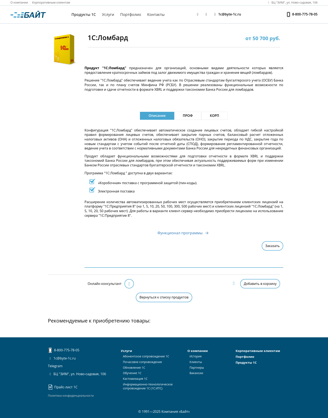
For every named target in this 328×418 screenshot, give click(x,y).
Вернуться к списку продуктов (164, 297)
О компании (19, 2)
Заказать (272, 245)
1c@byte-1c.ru (227, 14)
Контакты (156, 14)
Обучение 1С (132, 373)
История (196, 356)
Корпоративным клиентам (51, 2)
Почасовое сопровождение (142, 362)
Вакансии (196, 373)
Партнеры (197, 368)
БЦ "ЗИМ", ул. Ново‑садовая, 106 (292, 2)
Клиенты (196, 362)
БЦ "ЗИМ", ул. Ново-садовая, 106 (77, 374)
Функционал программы (184, 232)
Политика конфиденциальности (71, 396)
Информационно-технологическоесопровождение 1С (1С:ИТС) (148, 386)
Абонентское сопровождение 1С (146, 356)
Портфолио (130, 14)
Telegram (55, 366)
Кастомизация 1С (135, 379)
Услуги (108, 14)
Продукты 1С (84, 14)
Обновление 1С (134, 368)
